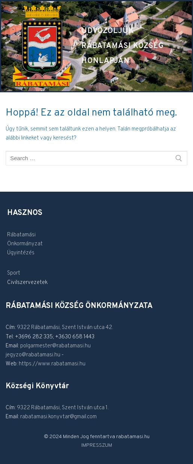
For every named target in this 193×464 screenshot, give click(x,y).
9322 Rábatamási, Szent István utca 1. (63, 407)
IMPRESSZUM (96, 445)
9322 (24, 327)
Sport (13, 273)
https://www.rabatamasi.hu (52, 364)
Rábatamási (21, 235)
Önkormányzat (25, 244)
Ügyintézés (20, 253)
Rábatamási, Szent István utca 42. (72, 327)
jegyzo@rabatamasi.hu (33, 355)
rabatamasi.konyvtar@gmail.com (58, 416)
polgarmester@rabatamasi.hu (55, 346)
